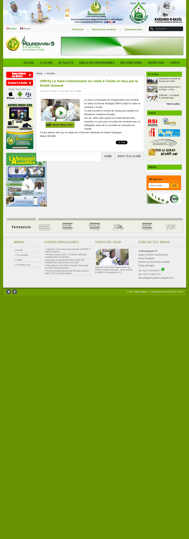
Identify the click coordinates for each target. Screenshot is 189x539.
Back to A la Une (128, 156)
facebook (15, 291)
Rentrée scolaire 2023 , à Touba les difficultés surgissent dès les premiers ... (66, 255)
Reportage (155, 62)
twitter (9, 291)
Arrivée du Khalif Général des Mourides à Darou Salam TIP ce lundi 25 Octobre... (67, 272)
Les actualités (22, 255)
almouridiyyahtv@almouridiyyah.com (156, 278)
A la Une (45, 62)
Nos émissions (130, 62)
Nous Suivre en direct (103, 29)
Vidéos (174, 62)
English (12, 29)
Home (40, 73)
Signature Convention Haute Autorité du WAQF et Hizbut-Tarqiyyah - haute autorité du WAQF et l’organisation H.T (113, 269)
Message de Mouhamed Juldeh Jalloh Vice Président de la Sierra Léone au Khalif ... (64, 261)
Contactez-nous (132, 29)
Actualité (65, 62)
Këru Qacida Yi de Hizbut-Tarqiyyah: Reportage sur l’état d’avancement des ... (66, 266)
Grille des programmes (96, 62)
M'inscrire (76, 29)
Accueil (27, 62)
